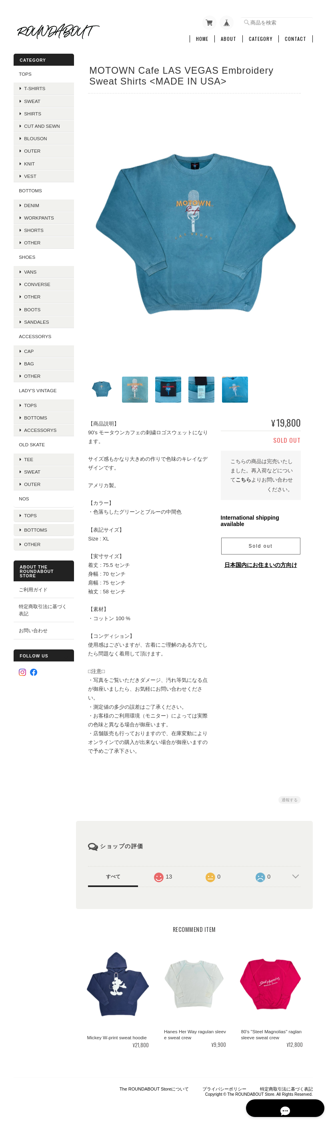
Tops (30, 403)
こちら (243, 477)
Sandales (36, 320)
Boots (32, 307)
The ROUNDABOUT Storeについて (154, 1085)
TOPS (25, 72)
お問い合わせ (33, 623)
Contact (295, 37)
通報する (290, 797)
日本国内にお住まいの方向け (260, 562)
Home (202, 37)
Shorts (34, 228)
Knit (29, 161)
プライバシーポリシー (224, 1085)
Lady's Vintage (37, 388)
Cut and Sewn (42, 124)
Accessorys (35, 334)
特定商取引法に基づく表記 (40, 603)
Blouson (35, 136)
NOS (24, 497)
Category (260, 37)
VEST (30, 174)
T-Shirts (34, 86)
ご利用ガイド (33, 582)
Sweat (32, 99)
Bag (29, 361)
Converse (37, 282)
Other (32, 241)
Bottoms (35, 416)
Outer (32, 149)
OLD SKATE (32, 443)
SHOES (27, 255)
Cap (29, 349)
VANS (30, 270)
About (228, 37)
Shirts (32, 111)
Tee (28, 457)
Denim (31, 203)
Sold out (260, 543)
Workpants (39, 215)
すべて (114, 874)
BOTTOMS (30, 189)
